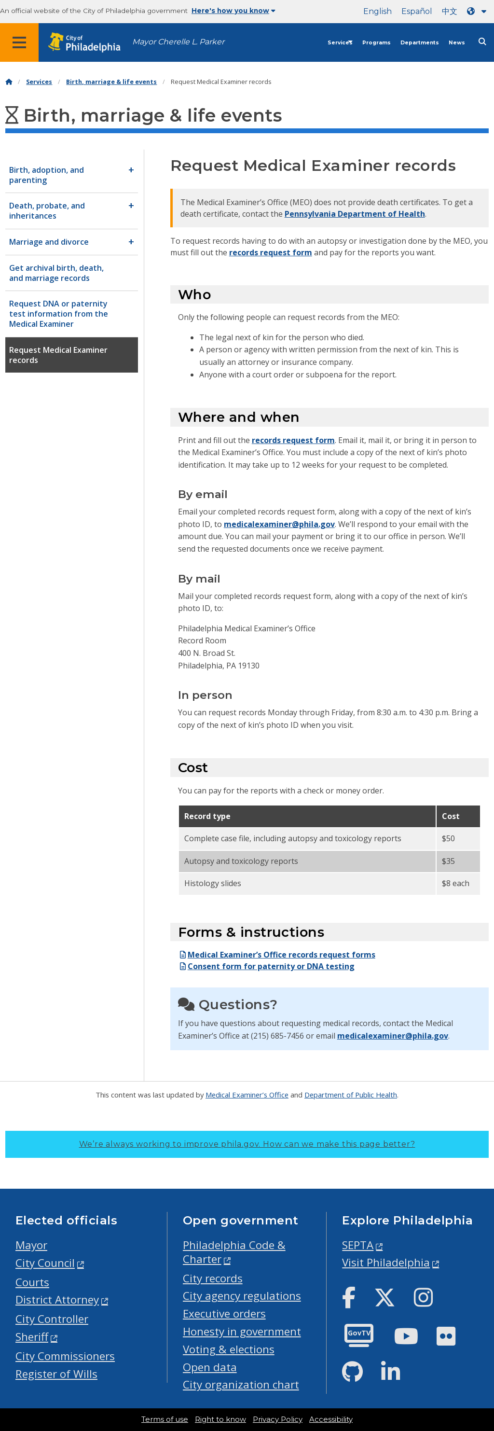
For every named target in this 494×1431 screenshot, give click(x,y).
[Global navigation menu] (19, 42)
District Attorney (57, 1299)
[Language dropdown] (478, 11)
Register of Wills (56, 1373)
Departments (419, 43)
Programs (376, 43)
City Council (45, 1262)
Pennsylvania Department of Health (355, 213)
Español (416, 11)
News (457, 43)
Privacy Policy (277, 1419)
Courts (32, 1282)
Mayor (31, 1244)
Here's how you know (233, 10)
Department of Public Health (350, 1094)
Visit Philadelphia (386, 1262)
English (377, 11)
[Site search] (482, 42)
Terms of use (164, 1419)
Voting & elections (228, 1349)
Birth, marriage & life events (111, 82)
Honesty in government (242, 1331)
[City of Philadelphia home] (89, 42)
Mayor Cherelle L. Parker (178, 41)
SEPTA (357, 1244)
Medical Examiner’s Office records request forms (276, 954)
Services (340, 43)
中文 (449, 11)
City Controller (51, 1318)
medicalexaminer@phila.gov (279, 524)
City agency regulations (242, 1295)
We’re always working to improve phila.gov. (247, 1144)
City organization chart (241, 1384)
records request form (270, 252)
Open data (210, 1367)
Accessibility (331, 1419)
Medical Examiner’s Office (247, 1094)
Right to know (220, 1419)
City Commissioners (65, 1355)
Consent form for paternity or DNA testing (266, 966)
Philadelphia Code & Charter (234, 1251)
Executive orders (224, 1313)
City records (213, 1278)
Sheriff (31, 1336)
